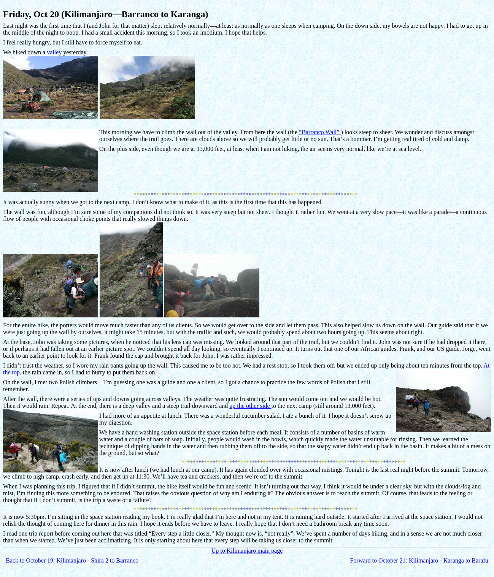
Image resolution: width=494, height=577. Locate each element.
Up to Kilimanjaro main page (247, 550)
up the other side (250, 406)
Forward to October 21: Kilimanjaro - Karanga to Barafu (419, 560)
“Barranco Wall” (320, 132)
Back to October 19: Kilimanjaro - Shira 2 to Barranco (72, 560)
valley (55, 52)
